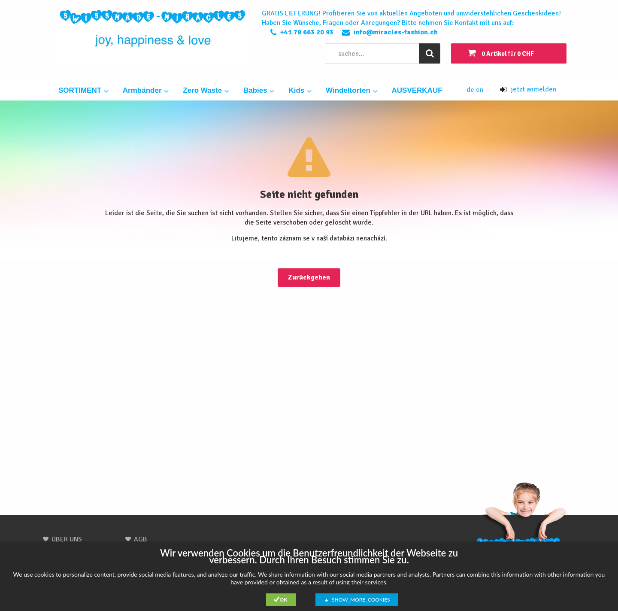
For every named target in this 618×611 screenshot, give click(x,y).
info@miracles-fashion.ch (396, 32)
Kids (300, 90)
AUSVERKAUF (417, 90)
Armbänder (146, 90)
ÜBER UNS (67, 539)
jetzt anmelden (528, 89)
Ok (284, 599)
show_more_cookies (361, 599)
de (471, 89)
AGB (140, 539)
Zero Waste (206, 90)
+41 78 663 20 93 (306, 32)
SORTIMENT (83, 90)
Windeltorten (351, 90)
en (479, 89)
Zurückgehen (309, 277)
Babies (258, 90)
